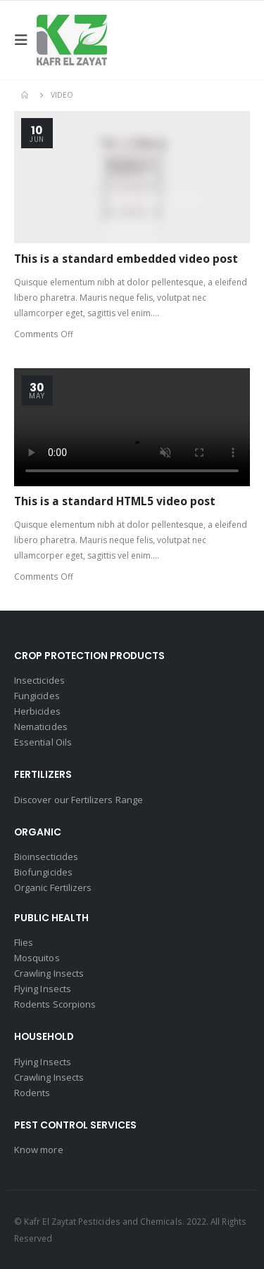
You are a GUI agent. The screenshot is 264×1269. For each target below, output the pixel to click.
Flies (23, 942)
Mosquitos (37, 957)
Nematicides (41, 726)
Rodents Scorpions (55, 1004)
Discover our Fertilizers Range (78, 799)
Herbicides (37, 711)
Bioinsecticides (46, 856)
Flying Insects (42, 988)
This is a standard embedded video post (126, 258)
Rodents (32, 1092)
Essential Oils (43, 742)
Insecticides (39, 680)
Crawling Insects (49, 973)
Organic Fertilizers (53, 887)
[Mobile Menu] (25, 40)
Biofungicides (43, 872)
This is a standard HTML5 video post (114, 501)
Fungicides (37, 695)
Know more (38, 1149)
